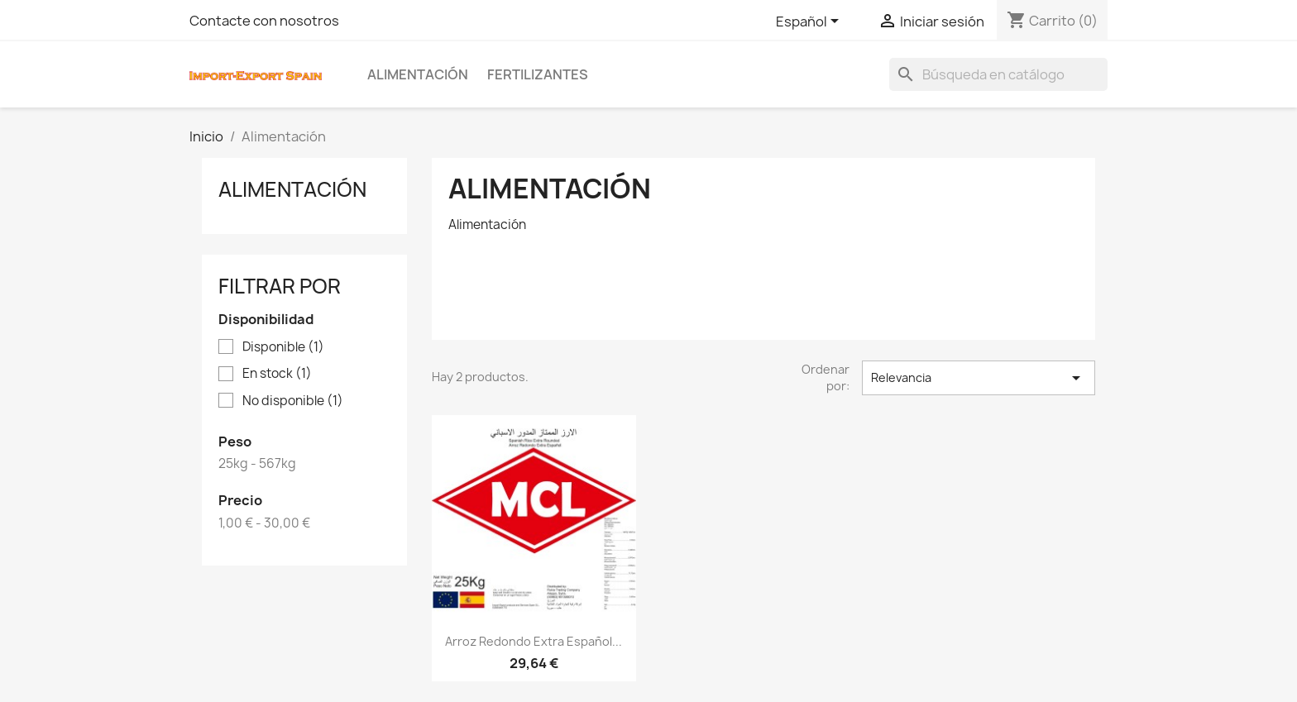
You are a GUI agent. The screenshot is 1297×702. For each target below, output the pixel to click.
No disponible (292, 401)
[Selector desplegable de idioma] (810, 22)
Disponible (283, 347)
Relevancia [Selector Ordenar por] (978, 378)
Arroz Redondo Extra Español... (533, 641)
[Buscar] (998, 74)
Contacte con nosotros (264, 21)
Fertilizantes (537, 74)
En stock (277, 373)
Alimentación (417, 74)
